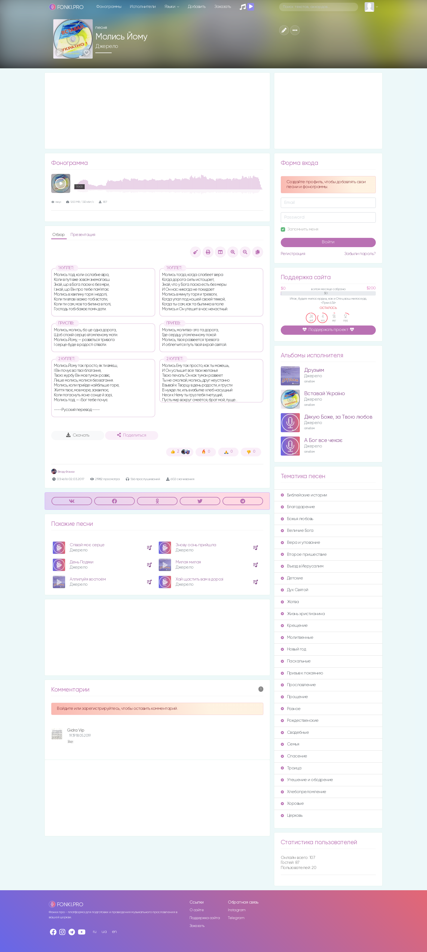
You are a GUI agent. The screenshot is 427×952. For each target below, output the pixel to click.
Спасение (294, 756)
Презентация (83, 235)
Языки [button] (170, 7)
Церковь (292, 815)
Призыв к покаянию (302, 673)
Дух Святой (294, 590)
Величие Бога (297, 531)
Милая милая (188, 562)
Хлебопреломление (303, 792)
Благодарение (298, 507)
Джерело (106, 46)
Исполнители (143, 7)
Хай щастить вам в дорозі (199, 579)
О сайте (197, 910)
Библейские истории (304, 495)
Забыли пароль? (360, 254)
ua (104, 932)
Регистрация (293, 254)
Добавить (197, 7)
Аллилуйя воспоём (88, 579)
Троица (291, 768)
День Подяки (81, 562)
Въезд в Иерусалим (302, 566)
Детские (292, 578)
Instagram (237, 910)
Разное (291, 709)
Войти (328, 242)
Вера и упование (300, 543)
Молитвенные (297, 637)
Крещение (294, 626)
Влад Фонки (63, 472)
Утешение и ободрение (307, 780)
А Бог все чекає (323, 440)
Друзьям (314, 370)
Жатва (290, 602)
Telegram (236, 918)
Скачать (77, 435)
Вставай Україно (324, 394)
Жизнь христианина (303, 614)
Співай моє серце (87, 545)
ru (94, 932)
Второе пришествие (304, 554)
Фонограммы (108, 7)
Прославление (298, 685)
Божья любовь (297, 519)
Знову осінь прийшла (196, 545)
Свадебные (295, 732)
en (114, 932)
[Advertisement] (157, 111)
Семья (290, 744)
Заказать (222, 7)
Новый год (293, 649)
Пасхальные (296, 661)
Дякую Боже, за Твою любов (338, 417)
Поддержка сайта (205, 918)
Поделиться (131, 435)
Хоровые (292, 803)
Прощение (294, 697)
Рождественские (300, 720)
